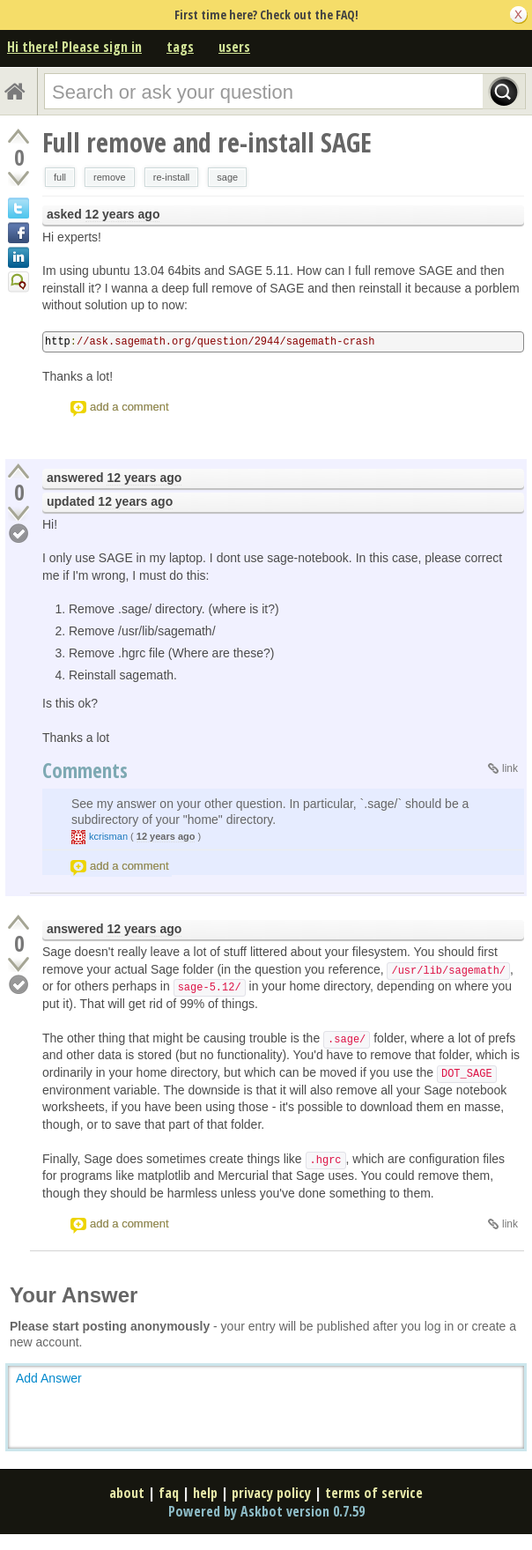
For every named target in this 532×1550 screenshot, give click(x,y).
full (60, 177)
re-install (171, 177)
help (205, 1492)
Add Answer (49, 1378)
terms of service (374, 1492)
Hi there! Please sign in (74, 46)
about (126, 1492)
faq (169, 1492)
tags (180, 46)
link (510, 768)
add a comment (129, 406)
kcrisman (108, 836)
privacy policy (271, 1492)
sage (227, 177)
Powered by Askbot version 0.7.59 (266, 1511)
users (234, 46)
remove (109, 177)
